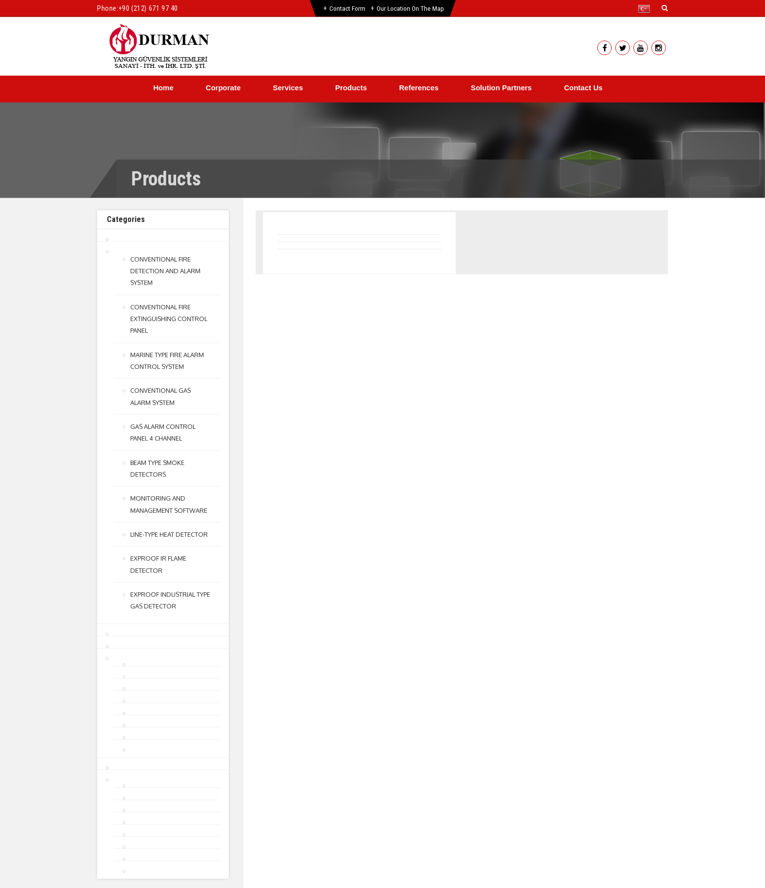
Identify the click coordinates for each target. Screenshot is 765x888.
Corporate (223, 87)
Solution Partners (501, 87)
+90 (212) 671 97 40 (148, 8)
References (419, 87)
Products (351, 87)
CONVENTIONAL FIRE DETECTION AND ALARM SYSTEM (165, 270)
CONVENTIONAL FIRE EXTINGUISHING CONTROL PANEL (169, 318)
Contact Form (346, 8)
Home (163, 87)
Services (288, 87)
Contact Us (583, 87)
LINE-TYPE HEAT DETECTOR (169, 532)
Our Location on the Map (411, 8)
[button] (646, 9)
